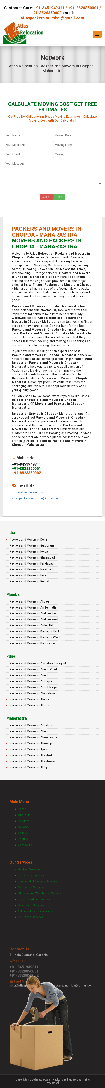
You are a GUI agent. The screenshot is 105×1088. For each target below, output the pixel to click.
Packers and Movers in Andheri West (34, 619)
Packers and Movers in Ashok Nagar (33, 687)
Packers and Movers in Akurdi (29, 705)
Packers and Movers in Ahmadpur (32, 743)
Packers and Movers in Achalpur (31, 725)
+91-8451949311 (49, 8)
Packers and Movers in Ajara (29, 749)
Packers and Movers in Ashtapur (31, 681)
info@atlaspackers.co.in (29, 492)
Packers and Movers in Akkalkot (31, 755)
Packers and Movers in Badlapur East (34, 631)
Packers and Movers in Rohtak (30, 581)
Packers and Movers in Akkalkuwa (32, 761)
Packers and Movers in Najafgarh (32, 569)
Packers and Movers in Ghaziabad (32, 557)
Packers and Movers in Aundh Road (33, 669)
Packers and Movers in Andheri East (33, 613)
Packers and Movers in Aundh (29, 675)
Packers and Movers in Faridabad (32, 563)
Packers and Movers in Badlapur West (35, 637)
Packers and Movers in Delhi (28, 539)
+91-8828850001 (83, 8)
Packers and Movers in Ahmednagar (34, 737)
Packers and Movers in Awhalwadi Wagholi (38, 663)
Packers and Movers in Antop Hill (31, 625)
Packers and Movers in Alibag (29, 601)
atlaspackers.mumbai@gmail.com (52, 18)
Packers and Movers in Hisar (28, 575)
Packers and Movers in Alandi (29, 699)
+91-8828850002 (46, 12)
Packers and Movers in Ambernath (33, 607)
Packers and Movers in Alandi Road (33, 693)
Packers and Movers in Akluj (28, 767)
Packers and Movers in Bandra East (33, 643)
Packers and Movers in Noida (29, 551)
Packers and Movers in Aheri (29, 731)
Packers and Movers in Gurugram (32, 545)
